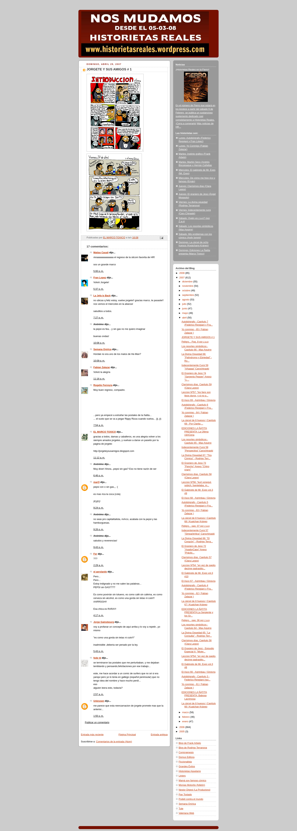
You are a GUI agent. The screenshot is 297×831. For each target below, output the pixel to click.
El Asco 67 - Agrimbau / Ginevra (199, 581)
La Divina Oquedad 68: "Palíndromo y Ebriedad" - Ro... (197, 357)
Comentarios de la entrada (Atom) (114, 741)
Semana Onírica (102, 349)
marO (96, 482)
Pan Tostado (185, 794)
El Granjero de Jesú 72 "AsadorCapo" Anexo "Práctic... (194, 549)
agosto (186, 299)
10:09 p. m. (99, 360)
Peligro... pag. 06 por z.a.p (196, 620)
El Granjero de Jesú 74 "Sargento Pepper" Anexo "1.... (197, 376)
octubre (186, 290)
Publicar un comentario (97, 722)
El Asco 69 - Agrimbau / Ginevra (199, 400)
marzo (186, 712)
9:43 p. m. (98, 547)
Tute (181, 808)
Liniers (182, 775)
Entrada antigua (159, 734)
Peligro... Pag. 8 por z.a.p (195, 341)
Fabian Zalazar (101, 367)
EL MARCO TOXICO (104, 432)
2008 (182, 273)
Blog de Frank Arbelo (190, 743)
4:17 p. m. (98, 615)
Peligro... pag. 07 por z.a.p (196, 526)
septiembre (188, 295)
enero (185, 721)
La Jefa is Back (102, 295)
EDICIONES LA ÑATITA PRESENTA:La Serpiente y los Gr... (197, 612)
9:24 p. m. (98, 507)
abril (184, 317)
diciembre (187, 281)
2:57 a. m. (98, 694)
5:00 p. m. (98, 271)
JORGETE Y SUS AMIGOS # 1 (198, 337)
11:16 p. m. (99, 378)
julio (184, 304)
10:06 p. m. (99, 343)
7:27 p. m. (98, 317)
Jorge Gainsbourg (103, 622)
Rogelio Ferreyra (102, 385)
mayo (185, 313)
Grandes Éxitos (187, 766)
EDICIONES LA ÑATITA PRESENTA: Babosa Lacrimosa (194, 695)
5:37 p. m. (98, 289)
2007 (182, 277)
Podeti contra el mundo (191, 799)
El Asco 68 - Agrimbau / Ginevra (199, 498)
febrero (186, 717)
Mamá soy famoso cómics (192, 780)
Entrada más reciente (92, 734)
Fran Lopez (99, 277)
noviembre (188, 286)
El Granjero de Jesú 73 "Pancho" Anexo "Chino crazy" (195, 466)
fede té (97, 658)
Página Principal (127, 734)
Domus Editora (186, 757)
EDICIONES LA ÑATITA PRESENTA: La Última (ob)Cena (195, 431)
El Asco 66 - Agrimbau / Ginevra (199, 672)
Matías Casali (101, 252)
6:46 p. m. (98, 475)
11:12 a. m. (99, 457)
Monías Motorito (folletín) (192, 785)
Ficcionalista (185, 761)
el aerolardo (100, 571)
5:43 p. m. (98, 651)
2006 (182, 727)
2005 (182, 731)
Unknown (98, 701)
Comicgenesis (186, 752)
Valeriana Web (186, 813)
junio (185, 308)
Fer (95, 554)
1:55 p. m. (98, 716)
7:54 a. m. (98, 425)
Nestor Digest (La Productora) (194, 789)
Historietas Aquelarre (190, 771)
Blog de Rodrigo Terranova (193, 747)
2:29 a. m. (98, 565)
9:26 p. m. (98, 529)
